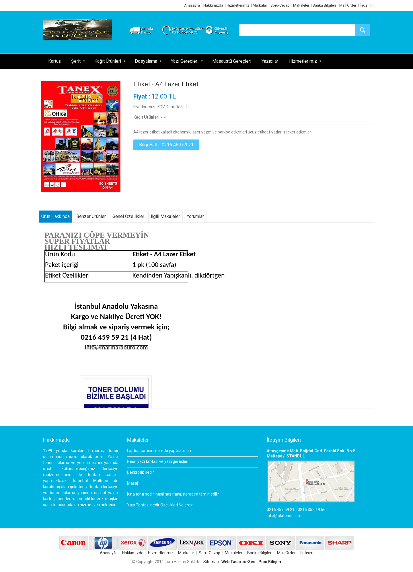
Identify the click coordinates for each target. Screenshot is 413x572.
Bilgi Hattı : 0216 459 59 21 (166, 145)
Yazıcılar (270, 61)
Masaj (132, 483)
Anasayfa (192, 5)
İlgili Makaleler (165, 216)
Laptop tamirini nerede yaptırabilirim (159, 450)
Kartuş (54, 61)
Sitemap (211, 561)
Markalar (260, 5)
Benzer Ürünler (91, 216)
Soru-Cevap (280, 5)
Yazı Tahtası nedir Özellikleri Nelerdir (160, 505)
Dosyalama (146, 61)
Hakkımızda (213, 5)
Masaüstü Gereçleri (231, 61)
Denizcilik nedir (140, 472)
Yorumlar (195, 216)
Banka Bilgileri (324, 5)
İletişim (366, 5)
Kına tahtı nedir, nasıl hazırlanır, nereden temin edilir (173, 494)
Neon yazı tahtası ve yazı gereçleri (157, 461)
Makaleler (301, 5)
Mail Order (347, 5)
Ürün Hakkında (55, 216)
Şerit (76, 61)
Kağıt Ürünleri (107, 61)
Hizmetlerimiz (238, 5)
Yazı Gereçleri (184, 61)
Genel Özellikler (128, 216)
